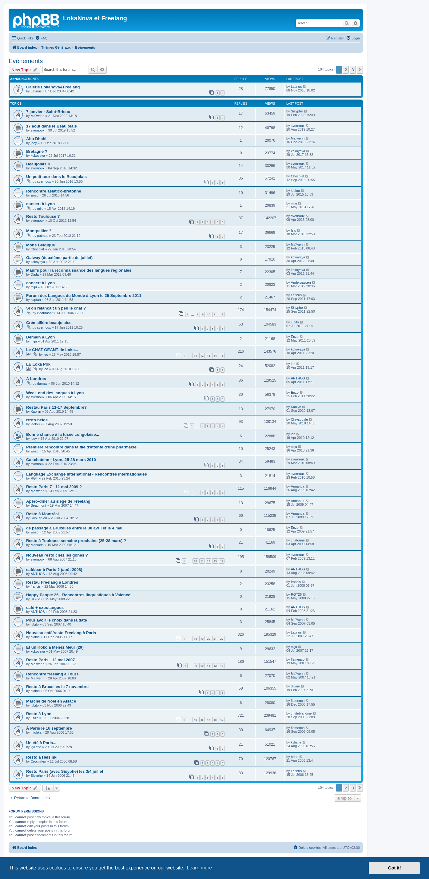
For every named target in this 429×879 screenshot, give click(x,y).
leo (46, 354)
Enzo (34, 195)
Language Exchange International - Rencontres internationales (86, 474)
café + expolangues (45, 607)
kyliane (36, 747)
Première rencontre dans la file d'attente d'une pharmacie (81, 447)
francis (36, 586)
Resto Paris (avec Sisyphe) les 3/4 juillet (64, 771)
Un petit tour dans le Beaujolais (56, 176)
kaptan (36, 300)
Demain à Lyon (40, 337)
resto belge (37, 420)
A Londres (36, 378)
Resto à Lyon (38, 713)
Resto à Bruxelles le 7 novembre (57, 686)
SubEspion (39, 518)
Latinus (36, 91)
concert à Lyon (40, 203)
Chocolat (297, 176)
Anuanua (297, 486)
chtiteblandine (301, 713)
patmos (42, 235)
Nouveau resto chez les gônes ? (57, 555)
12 (221, 314)
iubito (295, 322)
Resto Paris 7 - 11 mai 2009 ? (54, 486)
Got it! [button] (394, 867)
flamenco (298, 659)
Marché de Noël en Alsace (51, 701)
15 (221, 356)
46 (202, 720)
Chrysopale (299, 419)
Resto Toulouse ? (43, 216)
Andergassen (301, 282)
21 (214, 639)
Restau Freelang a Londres (52, 582)
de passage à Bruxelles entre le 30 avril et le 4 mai (74, 528)
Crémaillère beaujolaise (48, 322)
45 (195, 720)
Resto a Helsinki (42, 757)
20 (208, 639)
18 (195, 639)
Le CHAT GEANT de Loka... (52, 349)
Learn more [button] (199, 867)
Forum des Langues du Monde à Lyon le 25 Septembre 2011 (83, 295)
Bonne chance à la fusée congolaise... (62, 434)
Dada (35, 274)
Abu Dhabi (36, 138)
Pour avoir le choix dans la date (56, 620)
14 (214, 356)
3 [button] (353, 69)
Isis (293, 230)
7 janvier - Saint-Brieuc (48, 111)
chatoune (298, 540)
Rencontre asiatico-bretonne (53, 191)
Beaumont (45, 313)
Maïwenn (38, 116)
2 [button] (346, 69)
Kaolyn (36, 411)
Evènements (26, 61)
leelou (295, 190)
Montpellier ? (38, 231)
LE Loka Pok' (38, 364)
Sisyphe (297, 111)
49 (221, 720)
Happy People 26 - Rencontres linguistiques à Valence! (79, 595)
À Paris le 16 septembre (49, 728)
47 (208, 720)
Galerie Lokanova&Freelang (53, 87)
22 (221, 639)
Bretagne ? (36, 151)
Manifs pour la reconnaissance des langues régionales (78, 270)
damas (42, 383)
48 (214, 720)
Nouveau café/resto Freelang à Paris (61, 632)
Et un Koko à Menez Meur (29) (55, 647)
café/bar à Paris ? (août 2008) (54, 569)
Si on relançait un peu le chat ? (56, 308)
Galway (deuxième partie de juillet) (59, 257)
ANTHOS (298, 378)
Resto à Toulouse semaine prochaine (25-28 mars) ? (76, 540)
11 (214, 314)
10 (208, 314)
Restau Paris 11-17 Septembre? (56, 407)
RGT (34, 478)
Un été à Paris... (41, 742)
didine (35, 637)
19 (202, 639)
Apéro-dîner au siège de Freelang (58, 501)
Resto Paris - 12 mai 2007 (50, 660)
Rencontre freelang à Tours (52, 674)
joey (34, 143)
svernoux (38, 130)
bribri (294, 757)
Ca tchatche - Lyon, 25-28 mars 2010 (61, 459)
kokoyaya (38, 155)
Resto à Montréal (42, 514)
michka (36, 732)
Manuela (37, 545)
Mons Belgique (40, 245)
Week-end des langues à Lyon (55, 393)
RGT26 (36, 599)
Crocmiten (38, 761)
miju (40, 208)
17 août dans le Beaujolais (51, 126)
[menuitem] (41, 38)
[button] (360, 69)
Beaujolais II (38, 164)
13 (208, 356)
